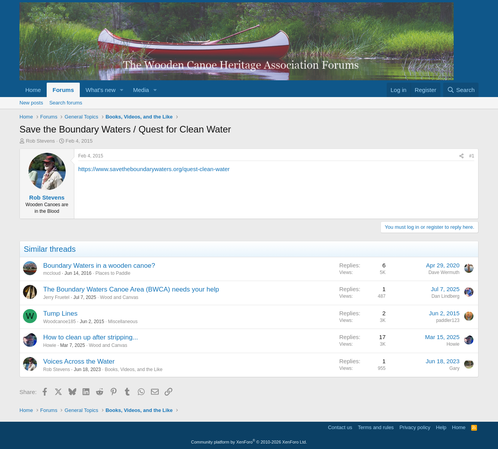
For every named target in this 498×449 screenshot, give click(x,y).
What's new (101, 90)
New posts (31, 103)
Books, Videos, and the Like (134, 369)
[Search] (461, 90)
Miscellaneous (123, 321)
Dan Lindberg (445, 296)
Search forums (65, 103)
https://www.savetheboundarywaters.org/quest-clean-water (154, 169)
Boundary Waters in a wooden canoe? (99, 265)
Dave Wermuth (443, 272)
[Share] (461, 156)
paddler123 (447, 320)
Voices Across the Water (79, 361)
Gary (454, 368)
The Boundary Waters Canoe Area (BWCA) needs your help (131, 289)
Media (141, 90)
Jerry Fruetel (56, 297)
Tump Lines (60, 313)
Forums (63, 90)
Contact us (340, 427)
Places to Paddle (112, 273)
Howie (49, 345)
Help (441, 427)
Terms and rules (376, 427)
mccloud (52, 273)
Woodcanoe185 (59, 321)
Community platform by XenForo (249, 442)
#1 (471, 156)
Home (33, 90)
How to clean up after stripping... (90, 337)
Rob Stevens (40, 141)
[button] (121, 90)
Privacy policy (415, 427)
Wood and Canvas (119, 297)
